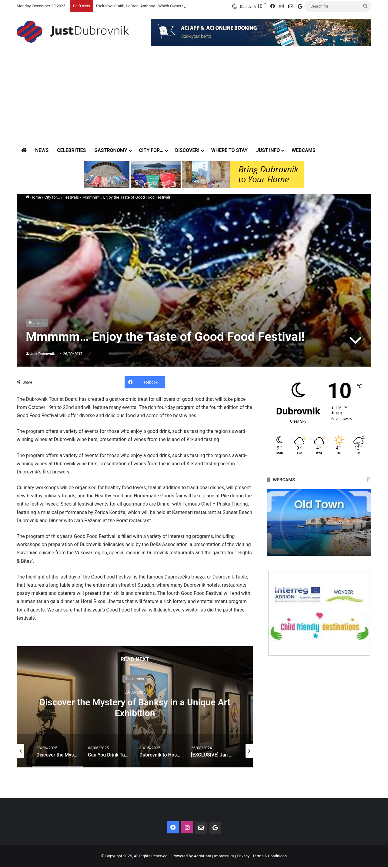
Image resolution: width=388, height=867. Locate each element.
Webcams (303, 150)
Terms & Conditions (270, 856)
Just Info (268, 150)
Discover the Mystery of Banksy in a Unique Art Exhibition (134, 707)
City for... (52, 197)
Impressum (224, 856)
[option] (135, 706)
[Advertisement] (194, 100)
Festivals (71, 197)
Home (33, 197)
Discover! (187, 150)
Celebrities (71, 150)
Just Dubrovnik (42, 354)
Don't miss (135, 679)
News (41, 150)
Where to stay (229, 150)
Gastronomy (110, 150)
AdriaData (202, 856)
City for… (151, 150)
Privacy (243, 856)
